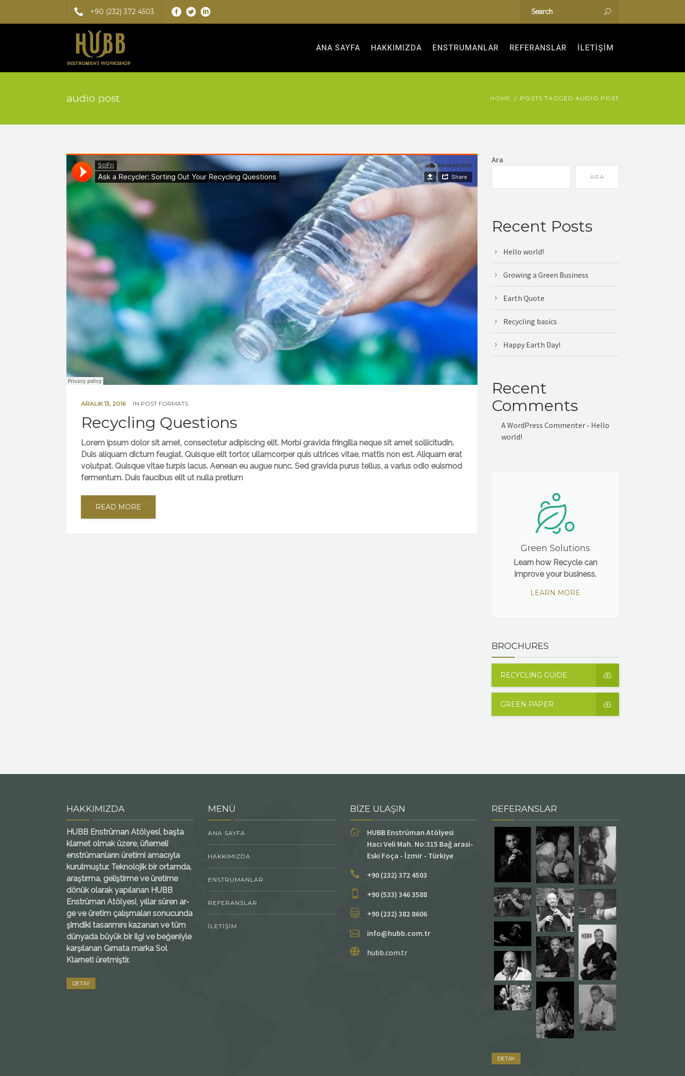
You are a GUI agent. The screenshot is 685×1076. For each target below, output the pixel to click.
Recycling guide (559, 675)
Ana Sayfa (338, 47)
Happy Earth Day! (531, 344)
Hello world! (523, 251)
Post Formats (164, 403)
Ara (497, 159)
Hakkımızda (396, 47)
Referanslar (538, 47)
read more (118, 507)
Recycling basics (530, 321)
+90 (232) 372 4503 (110, 11)
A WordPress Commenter (543, 425)
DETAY (81, 983)
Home (500, 98)
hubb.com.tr (387, 952)
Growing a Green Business (546, 275)
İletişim (595, 47)
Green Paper (559, 704)
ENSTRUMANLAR (465, 47)
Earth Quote (523, 298)
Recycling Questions (159, 422)
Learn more (555, 592)
